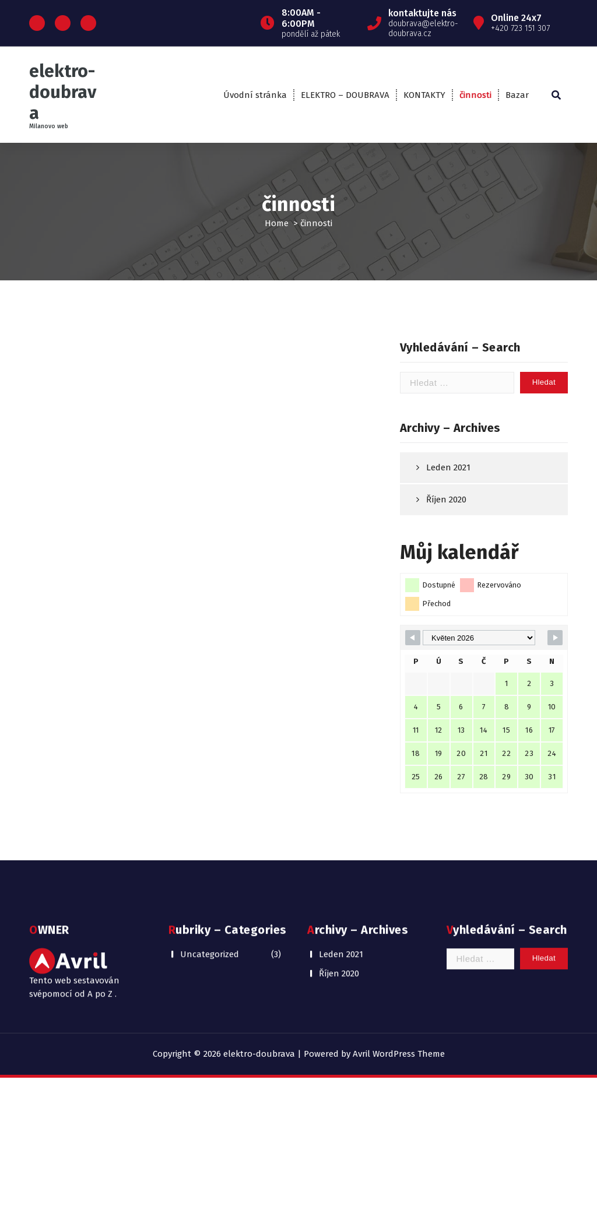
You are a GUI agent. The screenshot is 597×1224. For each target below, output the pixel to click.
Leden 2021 (448, 529)
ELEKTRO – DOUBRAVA (345, 95)
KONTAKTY (424, 95)
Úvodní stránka (255, 95)
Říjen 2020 (446, 562)
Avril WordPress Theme (399, 1054)
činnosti (475, 95)
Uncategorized (209, 910)
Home (277, 223)
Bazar (517, 95)
